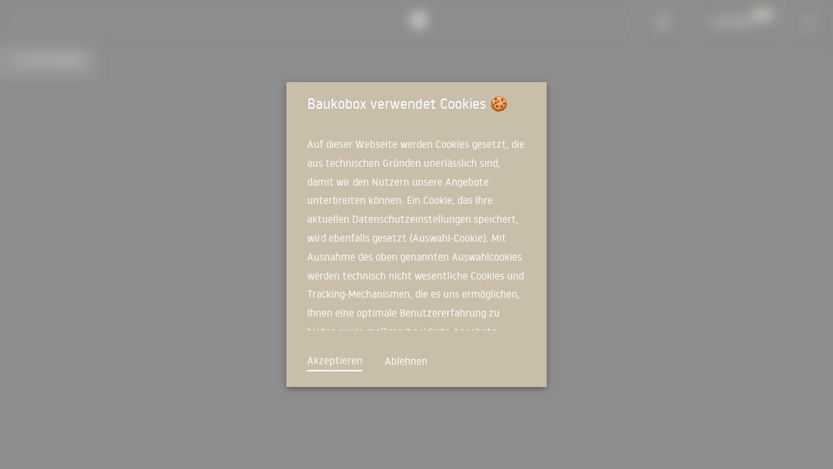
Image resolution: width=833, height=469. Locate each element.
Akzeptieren (334, 360)
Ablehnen (406, 360)
